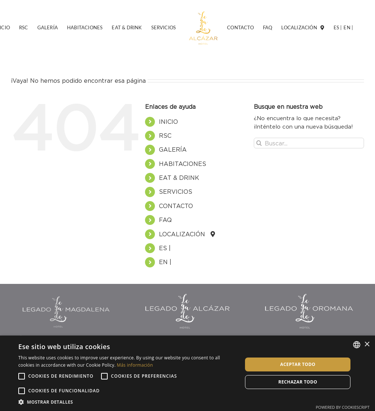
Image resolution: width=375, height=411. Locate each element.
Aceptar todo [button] (297, 364)
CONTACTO (176, 206)
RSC (165, 135)
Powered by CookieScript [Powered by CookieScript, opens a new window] (343, 407)
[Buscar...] (309, 143)
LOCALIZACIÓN (185, 234)
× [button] (367, 344)
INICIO (168, 121)
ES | (165, 248)
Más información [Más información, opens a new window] (135, 365)
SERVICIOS (175, 191)
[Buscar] (259, 143)
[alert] (187, 373)
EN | (165, 262)
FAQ (165, 219)
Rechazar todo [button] (297, 382)
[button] (127, 402)
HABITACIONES (182, 163)
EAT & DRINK (179, 177)
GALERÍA (173, 149)
